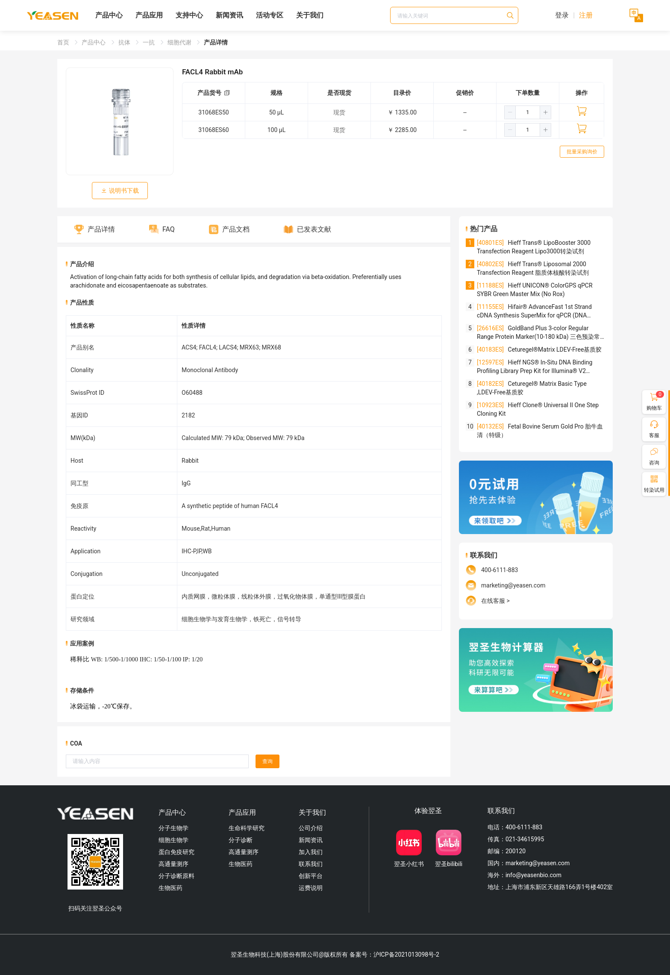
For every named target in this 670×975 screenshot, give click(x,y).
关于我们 (309, 15)
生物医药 (170, 887)
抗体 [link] (125, 42)
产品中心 (109, 15)
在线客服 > (495, 600)
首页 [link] (64, 42)
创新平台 (311, 875)
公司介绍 (311, 828)
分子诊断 (241, 840)
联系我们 (311, 863)
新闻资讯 (229, 15)
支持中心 (189, 15)
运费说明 (311, 887)
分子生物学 (173, 828)
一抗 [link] (149, 42)
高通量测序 (173, 863)
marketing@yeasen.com (513, 585)
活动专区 (269, 15)
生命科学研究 (246, 828)
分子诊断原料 (176, 875)
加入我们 (311, 852)
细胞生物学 (173, 840)
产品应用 (149, 15)
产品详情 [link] (216, 42)
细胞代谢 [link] (180, 42)
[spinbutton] (527, 112)
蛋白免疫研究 (176, 852)
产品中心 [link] (94, 42)
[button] (510, 112)
